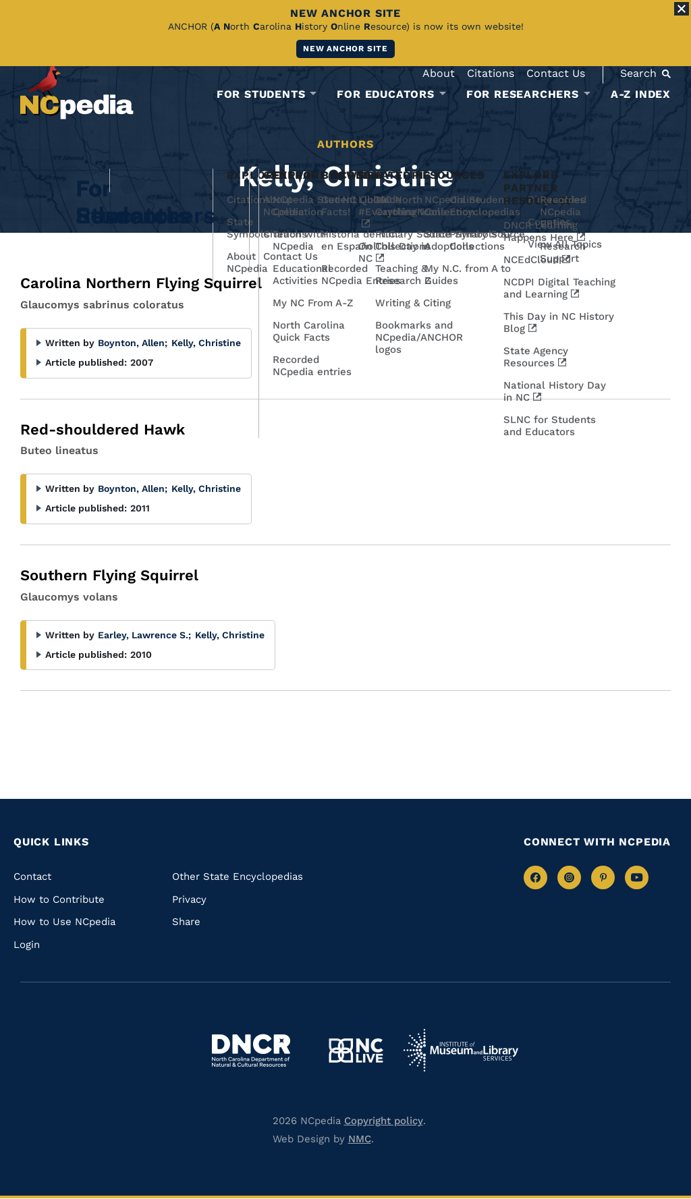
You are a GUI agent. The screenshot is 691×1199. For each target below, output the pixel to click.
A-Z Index (641, 94)
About (438, 73)
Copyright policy (383, 1121)
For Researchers (522, 94)
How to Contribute (59, 899)
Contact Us (555, 73)
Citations (490, 73)
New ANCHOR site (345, 48)
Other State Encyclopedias (237, 876)
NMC (359, 1139)
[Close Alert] (681, 9)
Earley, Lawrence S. (144, 635)
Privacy (189, 899)
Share (186, 922)
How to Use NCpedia (64, 922)
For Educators (385, 94)
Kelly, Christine (206, 342)
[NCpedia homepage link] (77, 90)
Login (26, 945)
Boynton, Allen (132, 342)
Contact (32, 876)
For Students (261, 94)
